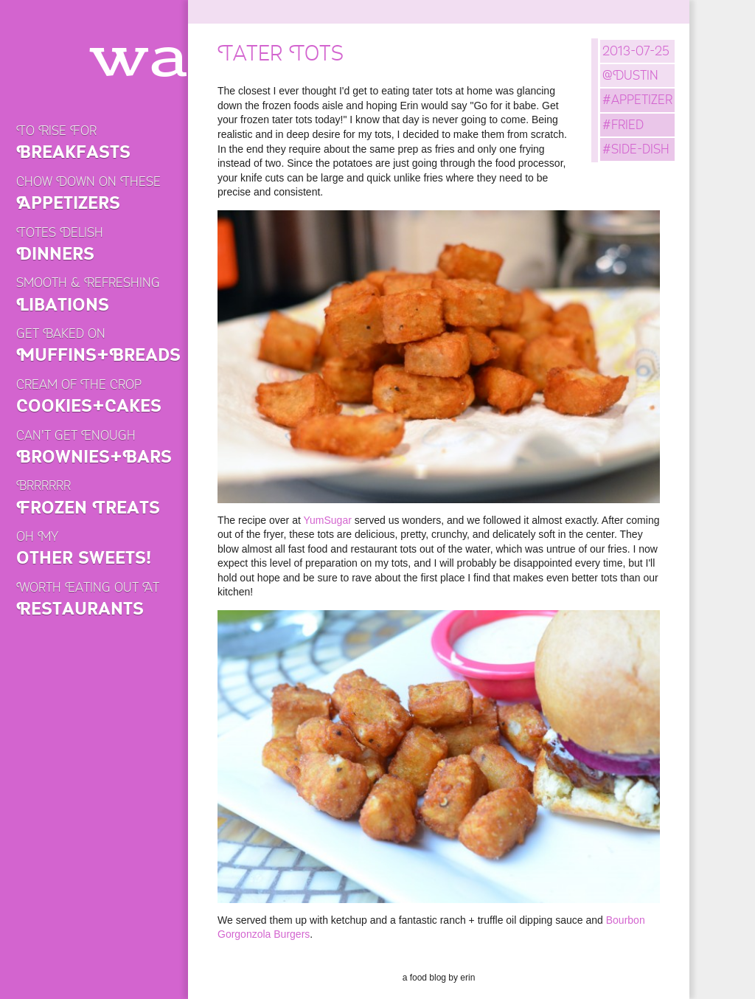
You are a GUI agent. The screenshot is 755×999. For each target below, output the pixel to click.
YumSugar (327, 520)
